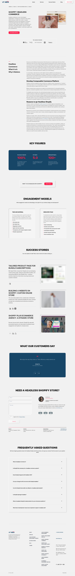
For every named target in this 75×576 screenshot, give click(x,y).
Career (30, 545)
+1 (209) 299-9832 (63, 430)
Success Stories (52, 2)
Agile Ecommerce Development (45, 533)
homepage (10, 6)
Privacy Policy (22, 416)
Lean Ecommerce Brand (45, 558)
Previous (35, 373)
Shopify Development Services (46, 536)
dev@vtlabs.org (59, 407)
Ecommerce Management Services (46, 561)
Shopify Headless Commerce (45, 540)
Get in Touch (48, 183)
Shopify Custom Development (45, 565)
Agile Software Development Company (33, 538)
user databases (45, 118)
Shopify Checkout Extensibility (45, 554)
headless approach (43, 104)
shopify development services (22, 6)
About (33, 2)
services (14, 6)
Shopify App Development (44, 551)
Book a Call (69, 2)
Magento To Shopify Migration (46, 547)
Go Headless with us (14, 32)
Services (42, 2)
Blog (61, 2)
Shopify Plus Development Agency (46, 544)
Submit (14, 421)
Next (39, 373)
